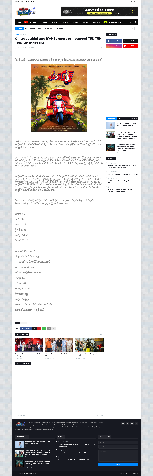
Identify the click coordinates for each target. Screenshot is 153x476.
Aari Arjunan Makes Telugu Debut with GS (87, 355)
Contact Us (30, 2)
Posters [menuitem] (84, 22)
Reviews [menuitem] (45, 22)
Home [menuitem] (18, 22)
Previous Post (20, 415)
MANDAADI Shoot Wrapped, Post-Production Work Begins (120, 190)
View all (101, 334)
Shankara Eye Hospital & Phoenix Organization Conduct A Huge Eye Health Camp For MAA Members (127, 135)
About (22, 2)
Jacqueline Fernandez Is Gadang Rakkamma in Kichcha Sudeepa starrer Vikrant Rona (126, 147)
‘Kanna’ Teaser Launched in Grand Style (58, 355)
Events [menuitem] (65, 22)
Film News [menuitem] (34, 22)
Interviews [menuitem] (95, 22)
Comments (133, 119)
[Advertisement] (122, 82)
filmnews (23, 34)
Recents (122, 119)
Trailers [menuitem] (75, 22)
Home (17, 2)
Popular (111, 119)
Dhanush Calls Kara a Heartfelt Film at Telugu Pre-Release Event (28, 355)
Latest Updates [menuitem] (115, 22)
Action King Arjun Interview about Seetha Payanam (44, 28)
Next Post (99, 415)
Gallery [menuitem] (55, 22)
